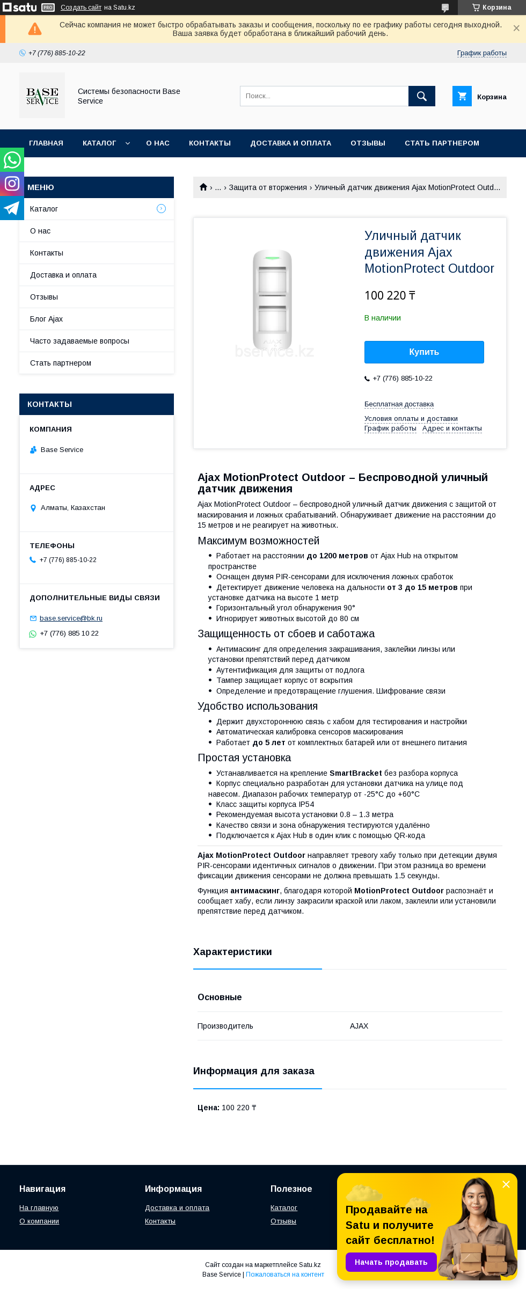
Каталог (99, 143)
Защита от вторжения (268, 187)
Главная (46, 143)
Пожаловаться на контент (285, 1274)
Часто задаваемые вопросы (79, 341)
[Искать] (421, 96)
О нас (158, 143)
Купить (425, 351)
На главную (39, 1208)
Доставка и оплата (290, 143)
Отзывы (367, 143)
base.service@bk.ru (71, 618)
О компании (39, 1221)
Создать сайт (81, 7)
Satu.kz (310, 1265)
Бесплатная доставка (399, 404)
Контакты (210, 143)
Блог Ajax (46, 319)
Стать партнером (442, 143)
